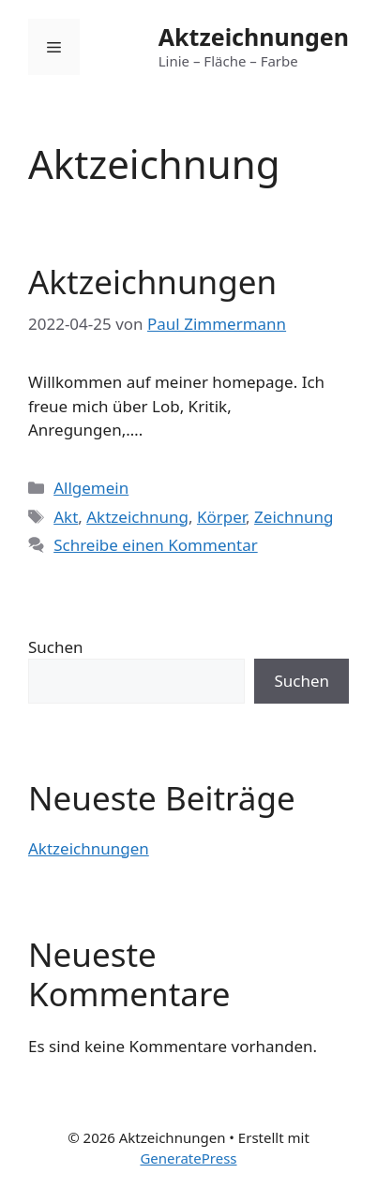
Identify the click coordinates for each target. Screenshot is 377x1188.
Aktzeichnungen (253, 36)
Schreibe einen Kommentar (155, 545)
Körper (221, 516)
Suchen (55, 647)
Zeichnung (293, 516)
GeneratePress (188, 1158)
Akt (65, 516)
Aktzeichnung (137, 516)
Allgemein (90, 487)
